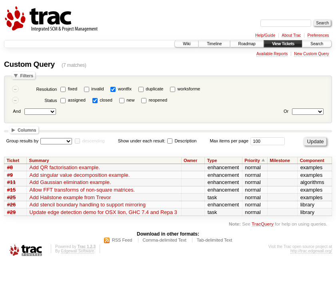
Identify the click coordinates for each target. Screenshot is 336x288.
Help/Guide (265, 35)
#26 (11, 205)
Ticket (13, 160)
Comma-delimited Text (164, 240)
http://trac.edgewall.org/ (311, 251)
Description (181, 140)
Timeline (214, 44)
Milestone (280, 160)
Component (312, 160)
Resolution (46, 89)
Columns (27, 130)
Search (316, 44)
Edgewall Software (77, 251)
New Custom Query (311, 54)
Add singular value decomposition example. (80, 175)
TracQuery (263, 223)
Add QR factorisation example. (65, 167)
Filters (26, 75)
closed (106, 100)
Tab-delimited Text (214, 240)
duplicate (154, 88)
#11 (11, 182)
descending (93, 140)
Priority (252, 160)
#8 (10, 167)
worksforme (189, 88)
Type (212, 160)
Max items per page (229, 140)
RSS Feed (122, 240)
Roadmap (247, 44)
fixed (72, 88)
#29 (11, 212)
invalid (97, 88)
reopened (158, 100)
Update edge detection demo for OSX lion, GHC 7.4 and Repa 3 (103, 212)
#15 (11, 190)
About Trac (291, 35)
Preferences (318, 35)
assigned (77, 100)
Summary (39, 160)
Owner (190, 160)
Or (286, 111)
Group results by (22, 140)
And (17, 111)
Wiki (186, 44)
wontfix (125, 88)
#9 (10, 175)
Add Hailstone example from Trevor (70, 197)
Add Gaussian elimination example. (70, 182)
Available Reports (272, 54)
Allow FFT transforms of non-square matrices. (82, 190)
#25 (11, 197)
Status (50, 100)
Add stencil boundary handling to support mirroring (88, 205)
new (130, 100)
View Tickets (283, 44)
